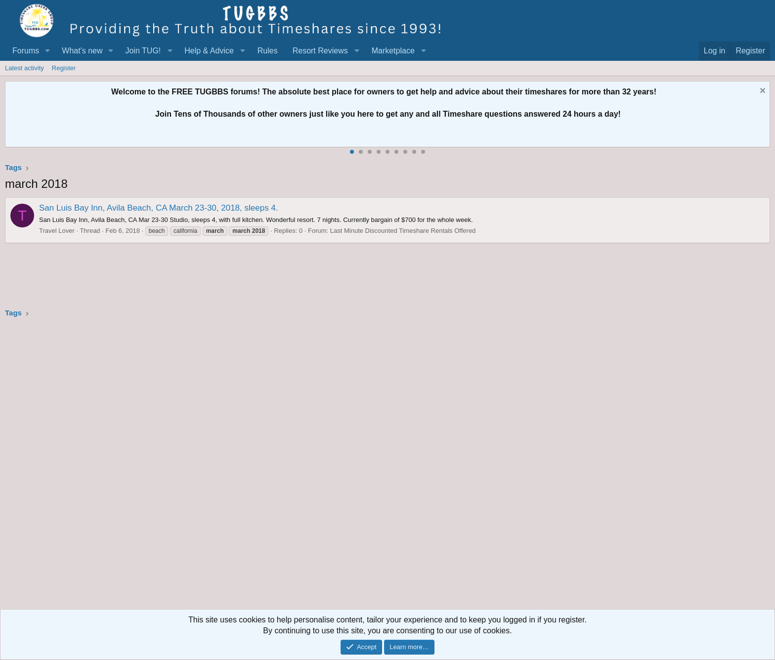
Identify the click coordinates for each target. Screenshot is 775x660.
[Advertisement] (301, 466)
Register (64, 68)
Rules (268, 50)
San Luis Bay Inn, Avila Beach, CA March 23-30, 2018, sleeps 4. (158, 208)
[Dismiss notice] (761, 92)
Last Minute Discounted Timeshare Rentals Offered (403, 230)
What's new (82, 50)
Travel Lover (57, 230)
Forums (25, 50)
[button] (47, 51)
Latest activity (24, 68)
